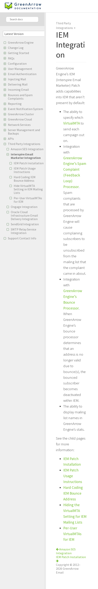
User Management (20, 68)
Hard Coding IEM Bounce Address (24, 178)
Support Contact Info (22, 238)
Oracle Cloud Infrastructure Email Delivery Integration (24, 215)
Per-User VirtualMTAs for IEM (28, 199)
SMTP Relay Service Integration (23, 231)
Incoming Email (18, 89)
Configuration (17, 63)
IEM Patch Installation (29, 163)
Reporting (15, 103)
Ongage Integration (24, 206)
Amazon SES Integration (27, 149)
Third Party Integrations (24, 144)
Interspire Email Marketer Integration (26, 156)
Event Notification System (25, 109)
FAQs (11, 58)
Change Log (16, 47)
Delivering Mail (18, 84)
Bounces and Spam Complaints (20, 96)
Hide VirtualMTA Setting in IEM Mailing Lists (28, 189)
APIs (11, 138)
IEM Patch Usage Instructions (25, 170)
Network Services (19, 124)
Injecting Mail (17, 79)
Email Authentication (22, 74)
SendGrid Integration (25, 224)
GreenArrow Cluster (21, 114)
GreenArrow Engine (21, 42)
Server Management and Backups (24, 131)
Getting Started (18, 53)
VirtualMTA (71, 123)
